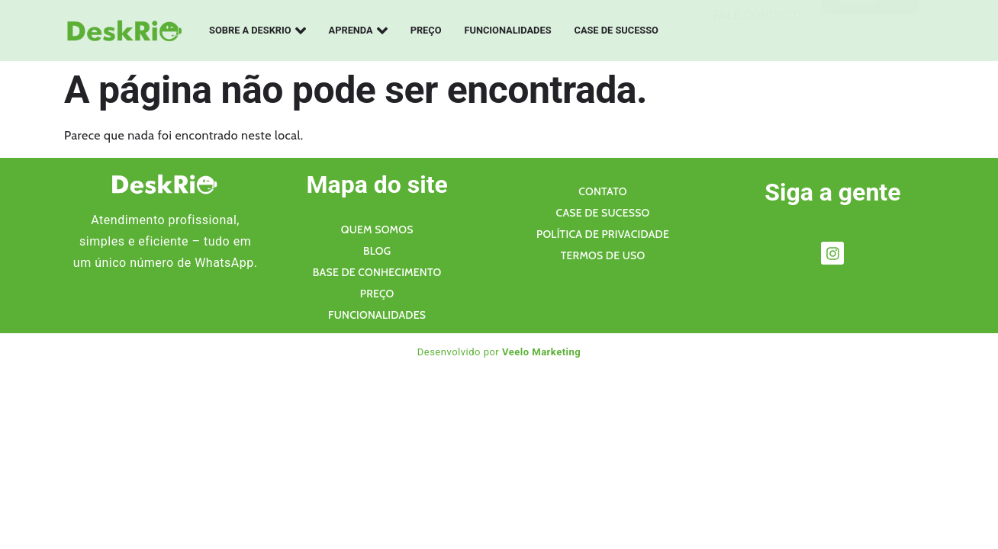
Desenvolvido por (499, 352)
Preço (426, 30)
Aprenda (358, 30)
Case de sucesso (616, 30)
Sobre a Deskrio (257, 30)
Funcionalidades (508, 30)
